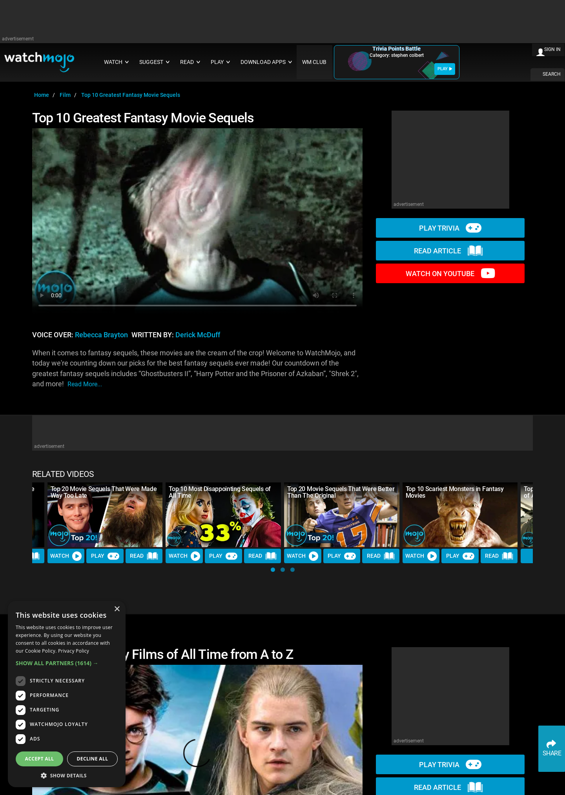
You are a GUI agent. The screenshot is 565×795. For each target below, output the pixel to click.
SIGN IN (552, 49)
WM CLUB (314, 62)
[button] (273, 570)
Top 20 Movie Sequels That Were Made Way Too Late (104, 492)
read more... (84, 384)
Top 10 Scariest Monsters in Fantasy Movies (455, 492)
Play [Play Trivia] (105, 556)
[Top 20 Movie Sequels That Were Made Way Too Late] (105, 514)
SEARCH (552, 74)
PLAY (444, 68)
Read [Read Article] (144, 556)
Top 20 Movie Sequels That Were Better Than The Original (340, 492)
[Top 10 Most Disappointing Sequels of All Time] (223, 514)
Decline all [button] (92, 758)
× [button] (117, 609)
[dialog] (67, 694)
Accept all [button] (39, 758)
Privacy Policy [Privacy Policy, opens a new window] (73, 651)
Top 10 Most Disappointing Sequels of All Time (219, 492)
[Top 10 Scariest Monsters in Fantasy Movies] (460, 514)
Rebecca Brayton (101, 335)
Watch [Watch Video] (66, 556)
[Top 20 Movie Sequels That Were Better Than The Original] (341, 514)
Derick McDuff (197, 335)
